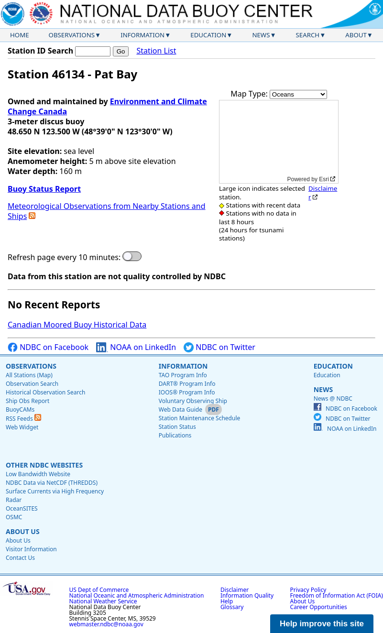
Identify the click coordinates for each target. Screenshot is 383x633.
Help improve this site (322, 623)
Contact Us (20, 558)
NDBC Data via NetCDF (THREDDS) (52, 483)
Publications (175, 435)
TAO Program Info (183, 375)
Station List (156, 51)
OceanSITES (22, 508)
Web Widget (22, 427)
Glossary (231, 607)
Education (208, 35)
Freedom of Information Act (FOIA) (336, 595)
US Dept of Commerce (99, 590)
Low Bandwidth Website (38, 474)
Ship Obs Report (27, 401)
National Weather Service (103, 601)
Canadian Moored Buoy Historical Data (77, 324)
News (261, 35)
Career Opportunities (318, 607)
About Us (23, 531)
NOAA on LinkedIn (136, 347)
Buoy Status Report (44, 189)
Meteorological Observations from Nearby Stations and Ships (106, 211)
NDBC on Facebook (48, 347)
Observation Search (32, 384)
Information (142, 35)
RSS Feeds (23, 419)
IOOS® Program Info (187, 392)
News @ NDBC (333, 398)
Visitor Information (31, 549)
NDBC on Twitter (219, 347)
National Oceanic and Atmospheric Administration (136, 595)
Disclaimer (322, 192)
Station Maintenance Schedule (200, 418)
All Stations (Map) (29, 375)
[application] (278, 141)
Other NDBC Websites (44, 464)
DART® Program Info (187, 384)
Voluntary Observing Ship (193, 401)
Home (19, 35)
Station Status (177, 427)
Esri (324, 179)
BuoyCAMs (20, 409)
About (356, 35)
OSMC (14, 517)
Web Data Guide (180, 409)
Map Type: (250, 93)
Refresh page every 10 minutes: (64, 257)
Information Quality (247, 595)
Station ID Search (40, 50)
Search (308, 35)
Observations (72, 35)
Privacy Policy (308, 590)
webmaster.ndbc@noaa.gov (106, 624)
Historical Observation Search (45, 392)
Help (226, 601)
